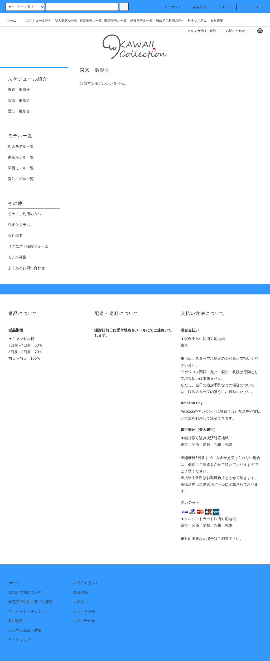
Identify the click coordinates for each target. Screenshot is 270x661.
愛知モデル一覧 (141, 20)
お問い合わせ (232, 31)
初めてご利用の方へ (170, 20)
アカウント (169, 7)
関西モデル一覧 (115, 20)
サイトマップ (19, 640)
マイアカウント (86, 583)
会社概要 (216, 20)
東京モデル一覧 (91, 20)
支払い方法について (25, 592)
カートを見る (84, 611)
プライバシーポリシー (26, 611)
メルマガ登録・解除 (198, 31)
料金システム (197, 20)
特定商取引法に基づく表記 (30, 602)
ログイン (222, 7)
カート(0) (251, 7)
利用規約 (15, 621)
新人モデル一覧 (66, 20)
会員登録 (197, 7)
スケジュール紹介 (35, 20)
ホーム (11, 20)
